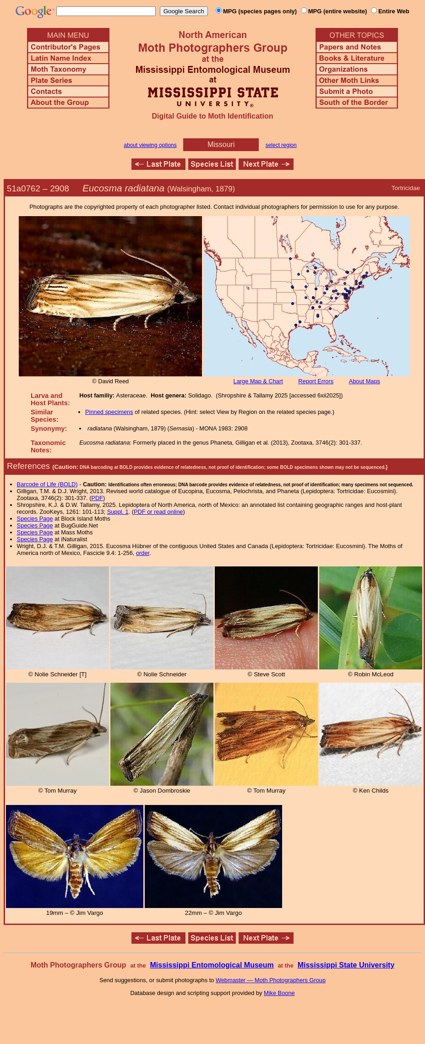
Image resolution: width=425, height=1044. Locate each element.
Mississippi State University (346, 965)
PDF (98, 498)
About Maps (364, 381)
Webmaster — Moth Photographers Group (271, 980)
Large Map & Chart (258, 381)
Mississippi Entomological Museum (211, 965)
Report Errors (315, 381)
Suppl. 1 (118, 511)
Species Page (35, 518)
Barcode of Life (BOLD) (47, 484)
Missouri (221, 144)
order (142, 552)
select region (281, 145)
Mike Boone (279, 993)
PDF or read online (158, 511)
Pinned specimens (109, 411)
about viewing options (150, 145)
